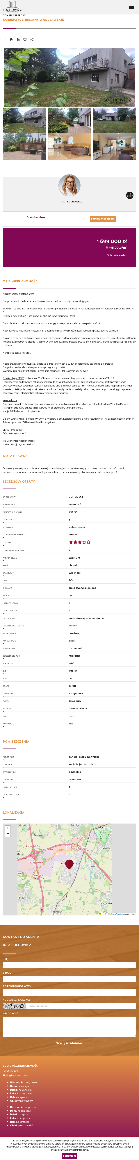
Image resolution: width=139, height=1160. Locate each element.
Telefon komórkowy (17, 986)
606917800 (36, 217)
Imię (5, 959)
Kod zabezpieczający (16, 1000)
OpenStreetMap (118, 914)
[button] (69, 864)
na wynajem (23, 1083)
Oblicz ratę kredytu (117, 255)
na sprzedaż (23, 1107)
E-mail (7, 973)
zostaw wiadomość (102, 219)
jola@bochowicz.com (16, 1076)
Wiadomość (10, 1014)
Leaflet (103, 914)
